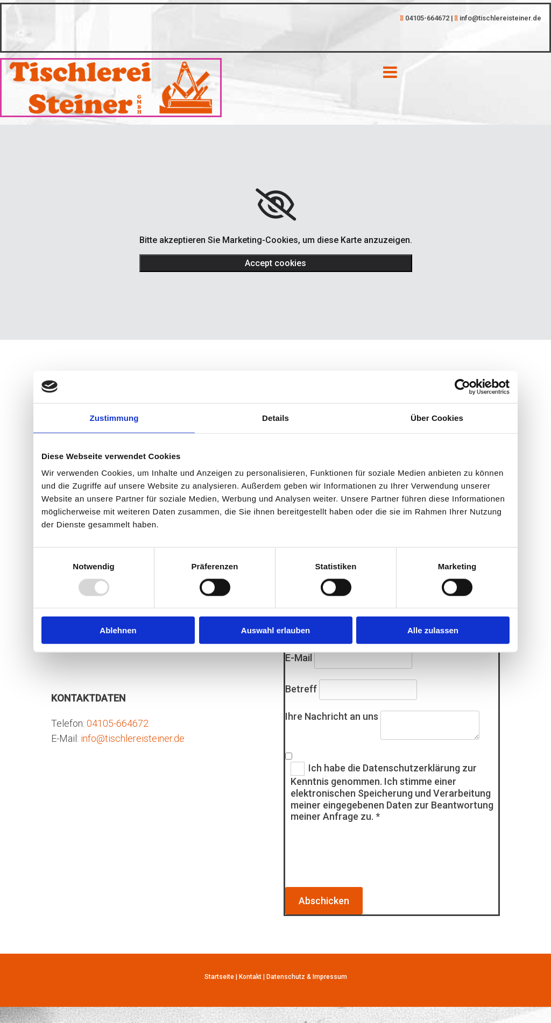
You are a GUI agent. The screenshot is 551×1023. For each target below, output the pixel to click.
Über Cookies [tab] (437, 417)
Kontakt (250, 977)
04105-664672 (118, 723)
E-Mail (298, 657)
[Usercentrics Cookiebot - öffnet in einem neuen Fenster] (462, 386)
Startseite (219, 977)
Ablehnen (118, 630)
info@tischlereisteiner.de (133, 738)
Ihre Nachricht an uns (331, 716)
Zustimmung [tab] (114, 417)
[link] (276, 205)
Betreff (301, 689)
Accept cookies (275, 263)
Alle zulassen (432, 630)
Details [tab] (275, 417)
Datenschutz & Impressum (306, 977)
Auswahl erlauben (275, 630)
